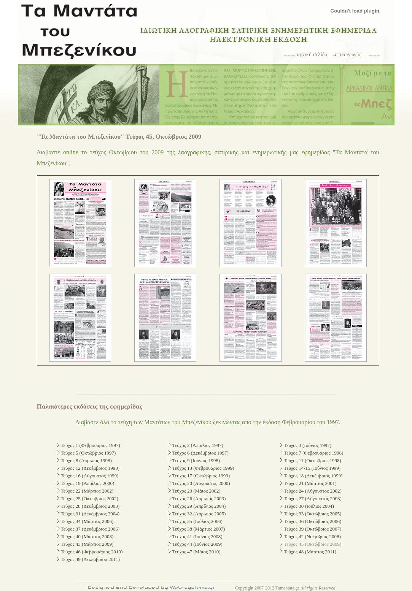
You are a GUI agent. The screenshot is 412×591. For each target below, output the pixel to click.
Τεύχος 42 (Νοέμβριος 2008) (312, 536)
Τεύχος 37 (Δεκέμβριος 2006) (90, 529)
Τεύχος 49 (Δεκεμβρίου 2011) (90, 559)
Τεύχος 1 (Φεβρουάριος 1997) (90, 445)
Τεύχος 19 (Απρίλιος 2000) (88, 483)
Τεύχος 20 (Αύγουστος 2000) (201, 483)
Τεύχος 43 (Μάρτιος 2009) (87, 544)
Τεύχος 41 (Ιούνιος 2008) (197, 536)
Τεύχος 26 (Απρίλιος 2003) (199, 498)
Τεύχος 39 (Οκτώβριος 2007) (312, 529)
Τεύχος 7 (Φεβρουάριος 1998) (313, 453)
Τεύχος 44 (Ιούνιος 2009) (197, 544)
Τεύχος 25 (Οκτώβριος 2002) (89, 498)
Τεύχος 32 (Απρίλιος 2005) (199, 514)
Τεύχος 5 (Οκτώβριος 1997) (88, 453)
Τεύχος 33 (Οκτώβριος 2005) (312, 514)
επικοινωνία (348, 54)
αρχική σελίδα (312, 54)
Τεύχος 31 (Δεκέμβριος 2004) (90, 514)
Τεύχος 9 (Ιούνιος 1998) (196, 460)
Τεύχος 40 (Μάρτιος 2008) (87, 536)
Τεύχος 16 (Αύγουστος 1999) (90, 476)
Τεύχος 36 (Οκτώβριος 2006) (312, 521)
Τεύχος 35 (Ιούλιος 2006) (197, 521)
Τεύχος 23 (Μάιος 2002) (196, 491)
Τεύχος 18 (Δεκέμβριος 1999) (313, 476)
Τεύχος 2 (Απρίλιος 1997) (197, 445)
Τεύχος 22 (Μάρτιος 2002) (87, 491)
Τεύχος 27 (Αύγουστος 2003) (313, 498)
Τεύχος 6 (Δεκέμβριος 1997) (200, 453)
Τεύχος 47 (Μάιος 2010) (196, 552)
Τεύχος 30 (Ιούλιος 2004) (309, 506)
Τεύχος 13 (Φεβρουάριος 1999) (203, 468)
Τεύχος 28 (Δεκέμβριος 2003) (90, 506)
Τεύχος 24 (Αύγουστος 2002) (313, 491)
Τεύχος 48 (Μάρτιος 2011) (310, 552)
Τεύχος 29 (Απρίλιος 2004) (199, 506)
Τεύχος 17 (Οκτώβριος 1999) (201, 476)
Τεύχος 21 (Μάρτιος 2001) (310, 483)
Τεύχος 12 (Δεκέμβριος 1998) (90, 468)
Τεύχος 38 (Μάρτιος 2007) (198, 529)
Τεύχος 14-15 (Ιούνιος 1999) (312, 468)
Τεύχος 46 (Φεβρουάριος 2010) (92, 552)
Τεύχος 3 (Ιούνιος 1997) (307, 445)
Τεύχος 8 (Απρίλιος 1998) (86, 460)
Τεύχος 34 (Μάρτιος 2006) (87, 521)
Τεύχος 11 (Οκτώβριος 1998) (312, 460)
